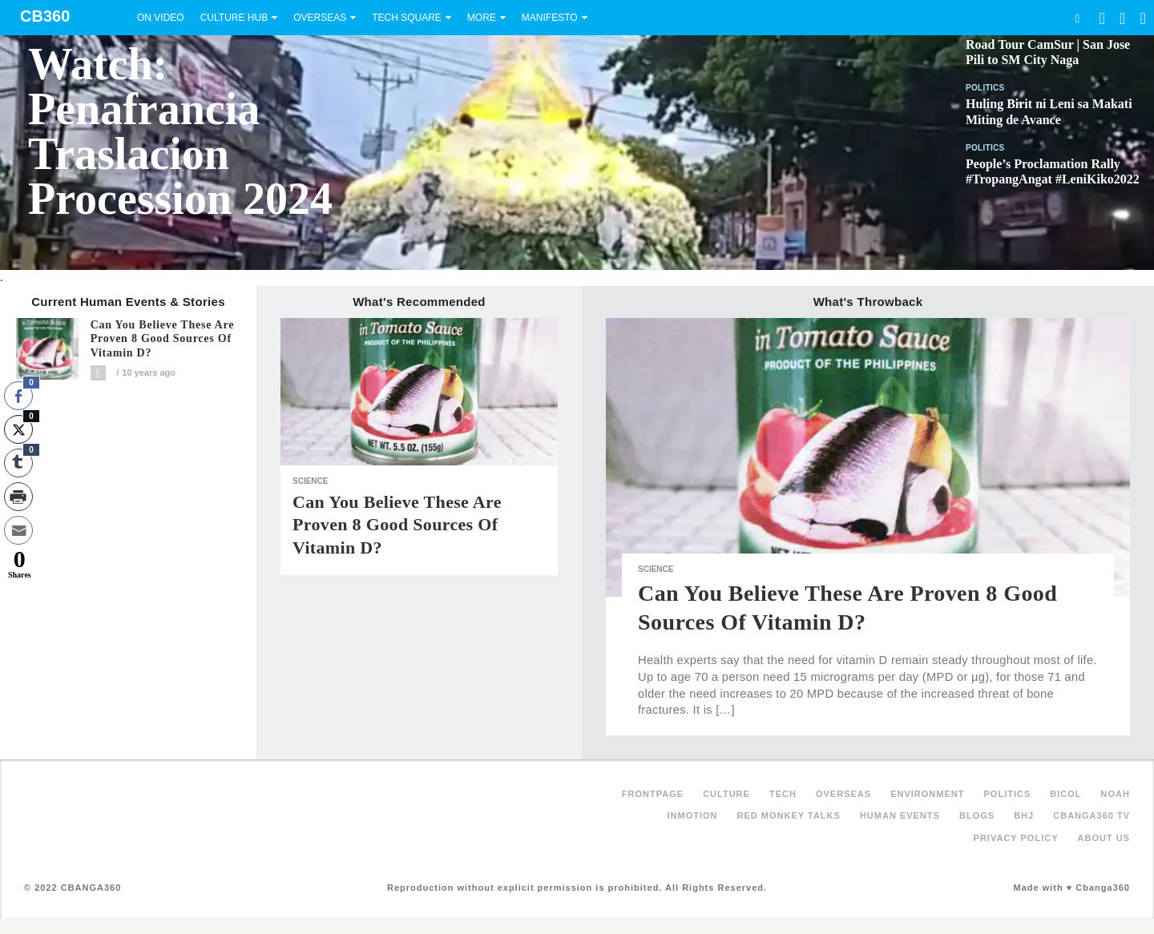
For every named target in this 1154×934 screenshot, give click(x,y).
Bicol (1065, 794)
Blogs (977, 815)
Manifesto (550, 17)
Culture (726, 794)
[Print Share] (18, 496)
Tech (783, 794)
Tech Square (407, 17)
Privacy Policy (1016, 838)
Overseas (319, 17)
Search (1077, 18)
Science (310, 481)
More (481, 17)
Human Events (900, 815)
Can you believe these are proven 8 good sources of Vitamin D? (163, 339)
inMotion (693, 815)
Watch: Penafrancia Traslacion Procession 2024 (180, 131)
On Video (160, 17)
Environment (927, 794)
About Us (1104, 838)
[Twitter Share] (18, 429)
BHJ (1024, 815)
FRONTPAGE (653, 794)
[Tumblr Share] (18, 463)
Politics (985, 87)
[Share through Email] (18, 530)
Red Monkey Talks (789, 815)
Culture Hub (234, 17)
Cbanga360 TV (1091, 815)
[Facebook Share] (18, 395)
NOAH (1115, 794)
